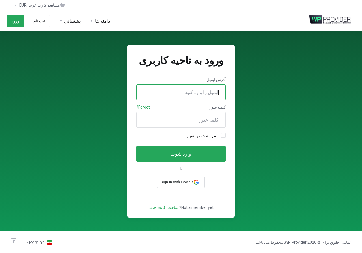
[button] (181, 182)
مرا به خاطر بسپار (206, 135)
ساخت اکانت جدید (163, 207)
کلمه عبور (218, 107)
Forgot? (143, 107)
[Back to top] (14, 241)
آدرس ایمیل (216, 79)
